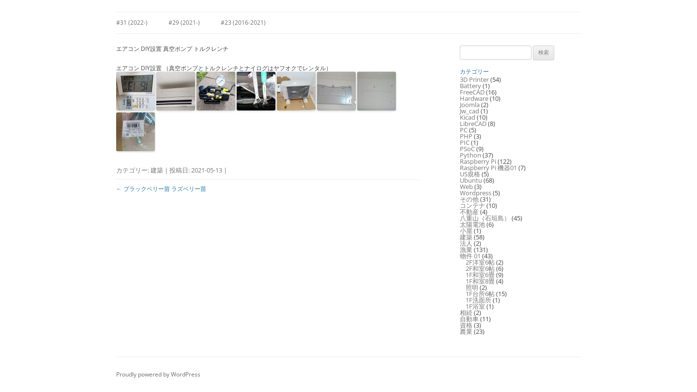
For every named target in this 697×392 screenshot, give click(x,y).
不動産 (469, 211)
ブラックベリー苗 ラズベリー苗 (161, 189)
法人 (466, 243)
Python (470, 155)
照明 (472, 287)
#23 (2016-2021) (243, 22)
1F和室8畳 (480, 281)
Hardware (474, 98)
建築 (157, 170)
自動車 (469, 318)
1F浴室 (475, 306)
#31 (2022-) (132, 22)
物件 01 (470, 255)
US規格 (470, 174)
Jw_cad (469, 111)
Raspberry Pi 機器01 (488, 167)
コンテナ (472, 205)
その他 (469, 199)
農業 (466, 331)
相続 (466, 312)
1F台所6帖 (480, 293)
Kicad (467, 117)
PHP (466, 136)
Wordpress (475, 192)
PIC (465, 142)
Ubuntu (471, 180)
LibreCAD (473, 123)
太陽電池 (472, 224)
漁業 (466, 249)
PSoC (467, 148)
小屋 (466, 230)
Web (466, 186)
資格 (466, 325)
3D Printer (474, 79)
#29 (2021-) (184, 22)
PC (464, 129)
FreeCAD (472, 92)
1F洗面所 (478, 300)
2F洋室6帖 (480, 262)
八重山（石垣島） (485, 218)
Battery (470, 85)
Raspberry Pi (478, 161)
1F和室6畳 (480, 274)
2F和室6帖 (480, 268)
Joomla (470, 104)
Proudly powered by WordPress (158, 374)
